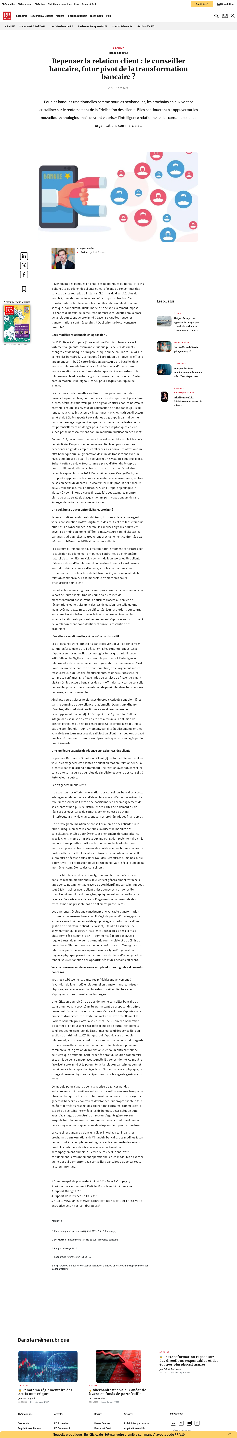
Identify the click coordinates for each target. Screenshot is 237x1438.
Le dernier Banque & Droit (92, 26)
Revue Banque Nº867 (39, 1402)
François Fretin (85, 248)
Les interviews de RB (62, 26)
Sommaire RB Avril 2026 (32, 26)
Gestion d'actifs (146, 26)
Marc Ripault (27, 1398)
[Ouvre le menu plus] (112, 16)
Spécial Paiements (122, 26)
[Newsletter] (225, 4)
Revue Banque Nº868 (110, 1402)
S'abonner (202, 4)
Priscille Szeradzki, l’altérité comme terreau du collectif (188, 401)
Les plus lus (165, 301)
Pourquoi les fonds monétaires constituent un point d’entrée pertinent (188, 372)
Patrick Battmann (170, 1369)
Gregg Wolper (97, 1398)
